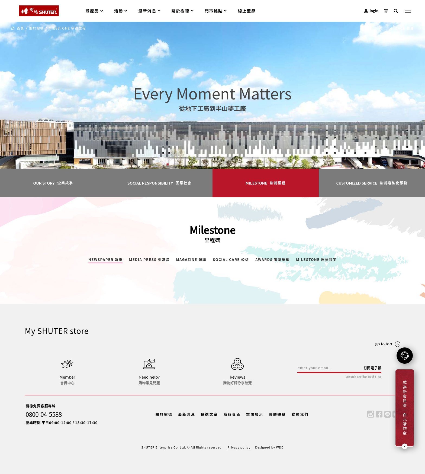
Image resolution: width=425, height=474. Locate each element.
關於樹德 (36, 28)
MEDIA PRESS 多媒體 (149, 260)
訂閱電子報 (372, 368)
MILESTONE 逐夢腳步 (316, 260)
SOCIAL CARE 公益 (231, 260)
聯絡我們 (300, 414)
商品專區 (232, 414)
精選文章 (209, 414)
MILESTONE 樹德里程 (67, 28)
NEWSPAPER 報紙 (105, 260)
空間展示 (254, 414)
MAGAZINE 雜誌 (191, 260)
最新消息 (186, 414)
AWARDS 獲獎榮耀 (272, 260)
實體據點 (277, 414)
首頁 (20, 28)
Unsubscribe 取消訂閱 (363, 376)
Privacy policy (238, 447)
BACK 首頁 (401, 28)
